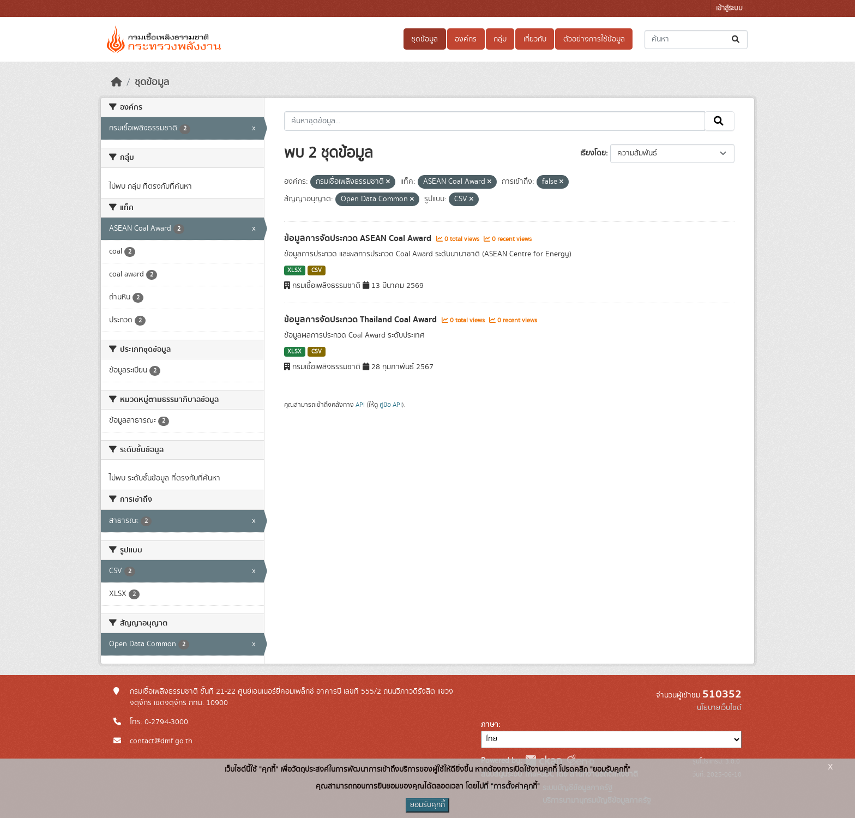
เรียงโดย (593, 153)
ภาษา (489, 724)
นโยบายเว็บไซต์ (719, 707)
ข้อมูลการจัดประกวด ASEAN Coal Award (358, 238)
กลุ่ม (500, 39)
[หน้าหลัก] (116, 82)
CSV (316, 270)
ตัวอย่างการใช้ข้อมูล (594, 39)
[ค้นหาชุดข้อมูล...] (696, 39)
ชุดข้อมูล (424, 39)
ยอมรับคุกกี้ (427, 804)
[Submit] (736, 39)
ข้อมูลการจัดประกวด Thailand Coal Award (361, 319)
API (360, 405)
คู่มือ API (391, 405)
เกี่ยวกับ (534, 39)
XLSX (294, 270)
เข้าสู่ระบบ (729, 8)
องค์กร (466, 39)
